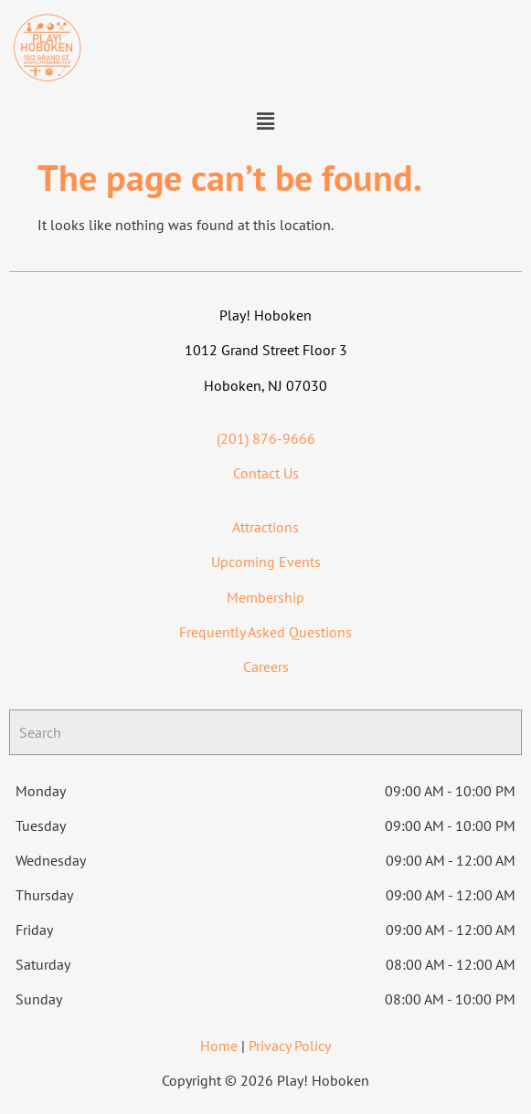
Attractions (265, 527)
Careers (266, 666)
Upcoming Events (266, 561)
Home (219, 1045)
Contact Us (266, 473)
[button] (265, 121)
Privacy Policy (290, 1045)
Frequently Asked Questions (265, 632)
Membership (265, 597)
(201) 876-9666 (266, 438)
